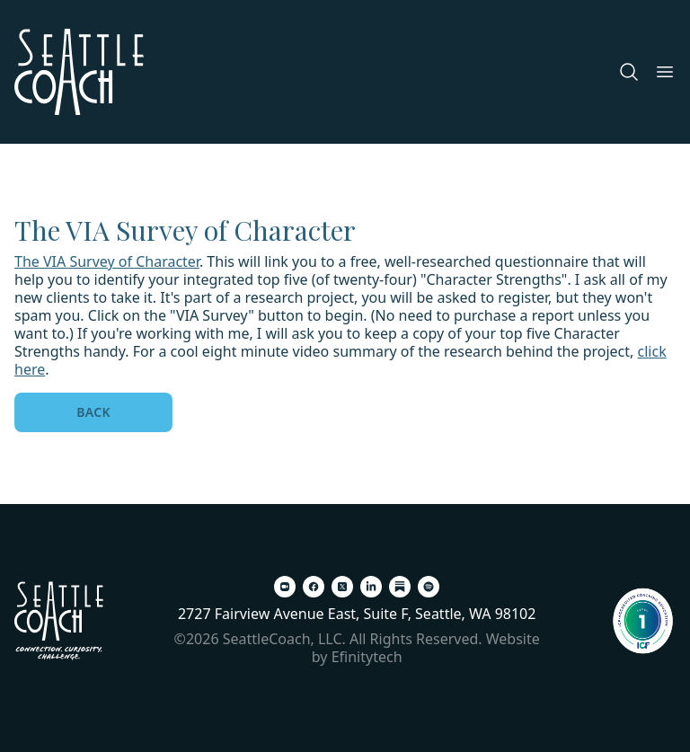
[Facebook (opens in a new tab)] (313, 586)
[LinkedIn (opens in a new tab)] (371, 586)
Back (93, 411)
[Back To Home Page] (58, 621)
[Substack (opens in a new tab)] (400, 586)
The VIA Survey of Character (106, 261)
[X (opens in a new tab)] (342, 586)
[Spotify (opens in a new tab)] (428, 586)
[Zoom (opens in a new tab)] (285, 586)
